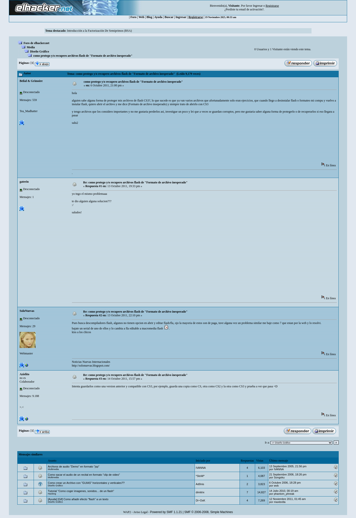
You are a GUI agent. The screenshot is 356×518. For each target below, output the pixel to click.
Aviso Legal (140, 512)
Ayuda (158, 17)
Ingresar (258, 5)
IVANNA (201, 467)
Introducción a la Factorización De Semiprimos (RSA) (99, 30)
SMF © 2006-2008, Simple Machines (208, 512)
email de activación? (251, 9)
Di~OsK (200, 500)
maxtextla (280, 501)
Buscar (169, 17)
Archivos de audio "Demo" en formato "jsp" (73, 466)
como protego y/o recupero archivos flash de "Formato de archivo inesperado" (83, 55)
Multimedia (53, 469)
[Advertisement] (162, 147)
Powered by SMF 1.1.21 (166, 512)
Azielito (24, 374)
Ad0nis (200, 484)
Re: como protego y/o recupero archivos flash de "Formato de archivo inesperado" (135, 182)
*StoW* (200, 475)
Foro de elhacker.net (36, 43)
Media (31, 47)
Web (141, 17)
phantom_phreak (284, 493)
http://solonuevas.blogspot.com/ (91, 365)
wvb (276, 485)
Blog (149, 17)
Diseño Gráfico (39, 51)
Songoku (279, 477)
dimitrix (200, 492)
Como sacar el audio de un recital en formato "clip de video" (84, 474)
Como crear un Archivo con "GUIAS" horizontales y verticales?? (86, 482)
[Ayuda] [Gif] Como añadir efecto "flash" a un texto (78, 499)
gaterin (24, 181)
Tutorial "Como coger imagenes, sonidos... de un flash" (81, 491)
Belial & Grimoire (31, 81)
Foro (133, 17)
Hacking (52, 494)
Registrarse (195, 17)
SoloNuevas (27, 311)
